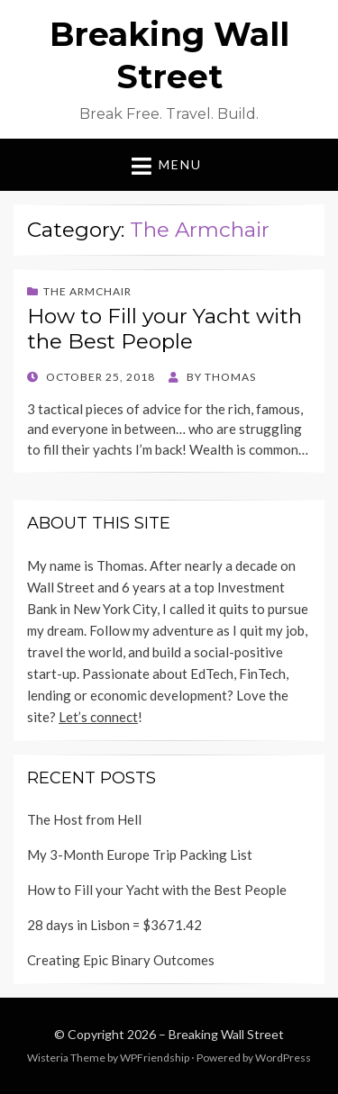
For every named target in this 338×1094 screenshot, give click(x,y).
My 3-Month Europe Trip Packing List (139, 854)
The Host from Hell (84, 819)
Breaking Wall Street (226, 1034)
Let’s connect (98, 717)
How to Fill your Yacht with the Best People (164, 328)
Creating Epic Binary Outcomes (121, 960)
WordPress (283, 1057)
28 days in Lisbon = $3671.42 (114, 925)
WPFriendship (154, 1057)
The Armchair (87, 291)
